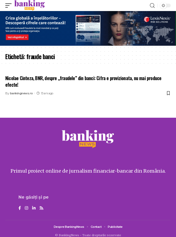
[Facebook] (19, 208)
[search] (152, 6)
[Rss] (41, 208)
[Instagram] (26, 208)
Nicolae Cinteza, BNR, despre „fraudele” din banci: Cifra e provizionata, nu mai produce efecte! (83, 81)
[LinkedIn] (34, 208)
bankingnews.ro (21, 93)
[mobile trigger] (9, 5)
